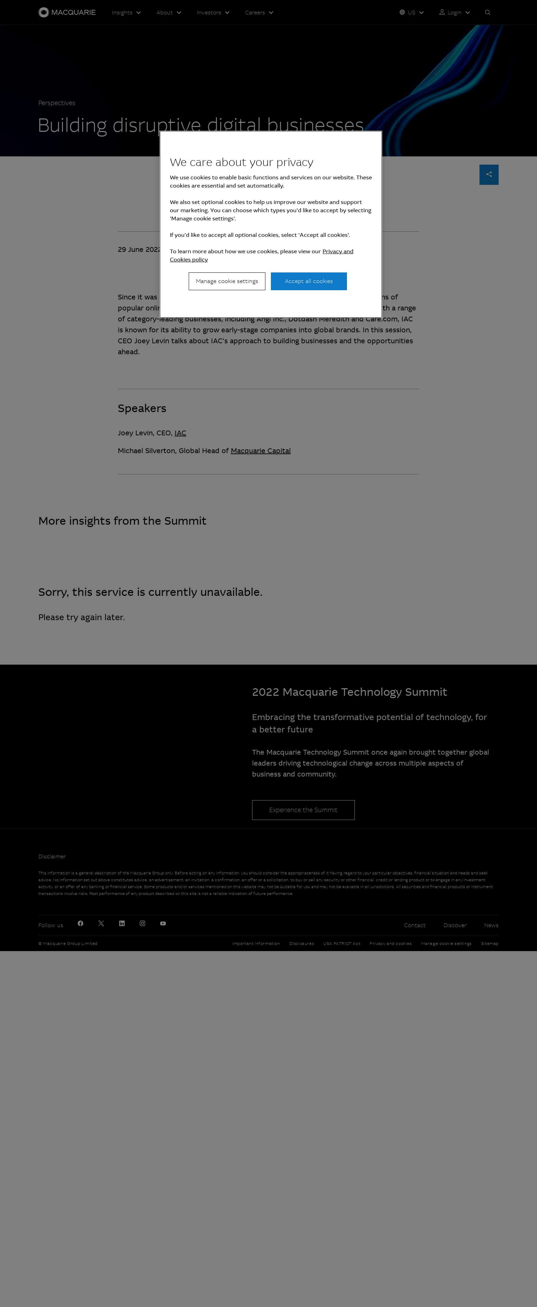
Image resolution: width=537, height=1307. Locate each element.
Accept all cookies (309, 281)
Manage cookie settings (227, 281)
